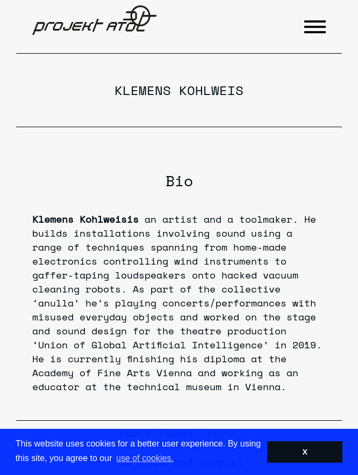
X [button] (304, 452)
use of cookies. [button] (145, 458)
